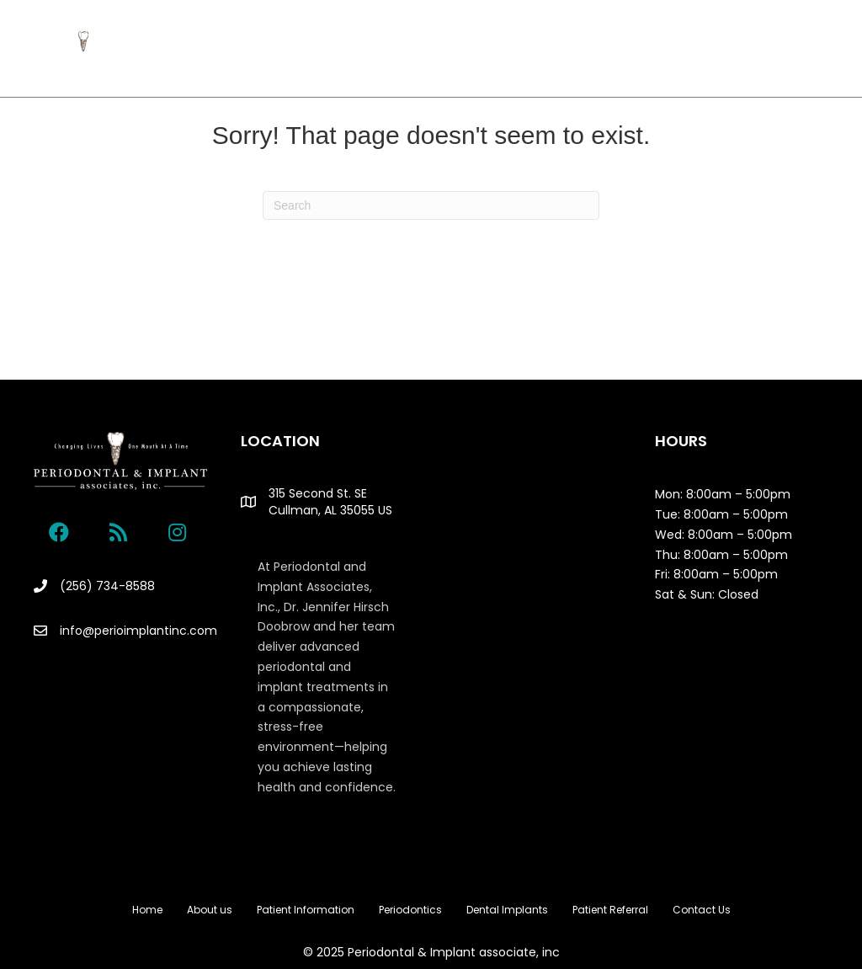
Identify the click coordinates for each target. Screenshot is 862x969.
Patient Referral (387, 65)
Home (203, 32)
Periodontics (500, 32)
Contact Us (483, 65)
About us (271, 32)
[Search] (431, 205)
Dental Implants (616, 32)
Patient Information (381, 32)
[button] (59, 532)
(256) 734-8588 (107, 586)
